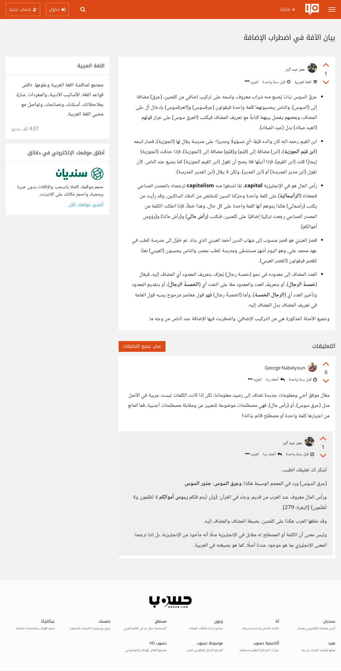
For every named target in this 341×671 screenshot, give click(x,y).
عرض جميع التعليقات (142, 346)
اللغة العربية (305, 82)
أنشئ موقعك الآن (86, 205)
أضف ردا (275, 380)
